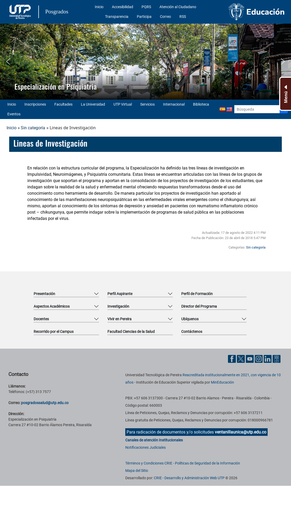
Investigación (118, 306)
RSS (182, 16)
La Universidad (93, 104)
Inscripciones (35, 104)
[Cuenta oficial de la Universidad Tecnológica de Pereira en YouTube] (250, 358)
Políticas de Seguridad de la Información (207, 463)
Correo (165, 16)
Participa (144, 16)
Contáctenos (191, 331)
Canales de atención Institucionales (154, 440)
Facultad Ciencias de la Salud (131, 331)
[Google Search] (257, 109)
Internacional (174, 104)
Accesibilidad (122, 7)
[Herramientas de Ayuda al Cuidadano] (276, 358)
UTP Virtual (122, 104)
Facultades (63, 104)
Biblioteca (201, 104)
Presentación (44, 294)
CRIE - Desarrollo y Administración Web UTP (189, 478)
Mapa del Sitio (136, 470)
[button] (8, 61)
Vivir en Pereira (119, 319)
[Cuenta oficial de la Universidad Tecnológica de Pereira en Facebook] (232, 358)
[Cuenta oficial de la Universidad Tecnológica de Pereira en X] (241, 358)
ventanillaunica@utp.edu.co (240, 432)
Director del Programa (199, 306)
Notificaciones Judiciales (145, 447)
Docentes (41, 319)
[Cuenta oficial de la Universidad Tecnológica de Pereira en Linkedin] (268, 358)
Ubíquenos (190, 319)
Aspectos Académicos (52, 306)
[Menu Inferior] (285, 94)
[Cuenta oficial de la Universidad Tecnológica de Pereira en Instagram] (259, 358)
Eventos (13, 114)
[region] (145, 62)
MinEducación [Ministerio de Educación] (222, 382)
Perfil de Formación (197, 294)
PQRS (146, 7)
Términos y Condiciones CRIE (148, 463)
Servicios (147, 104)
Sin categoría (33, 127)
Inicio (99, 7)
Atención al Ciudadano (177, 7)
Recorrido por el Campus (54, 331)
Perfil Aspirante (119, 294)
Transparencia (116, 16)
